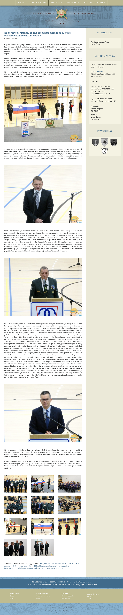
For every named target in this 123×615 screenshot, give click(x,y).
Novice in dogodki (68, 596)
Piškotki (90, 596)
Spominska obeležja (43, 596)
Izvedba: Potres (91, 585)
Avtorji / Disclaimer (59, 585)
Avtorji (89, 598)
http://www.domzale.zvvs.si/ (105, 101)
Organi (12, 598)
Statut (38, 598)
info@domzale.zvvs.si (104, 99)
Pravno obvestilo (93, 594)
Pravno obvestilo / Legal (76, 585)
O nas (12, 596)
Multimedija (66, 598)
